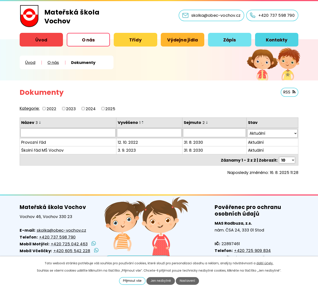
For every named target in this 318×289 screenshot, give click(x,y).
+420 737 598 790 (57, 237)
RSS (289, 92)
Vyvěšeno (129, 122)
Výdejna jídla (182, 40)
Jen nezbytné (160, 281)
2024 (91, 108)
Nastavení (188, 281)
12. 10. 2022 (128, 141)
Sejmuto (194, 122)
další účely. (264, 263)
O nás (88, 40)
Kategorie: (30, 108)
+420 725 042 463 (69, 244)
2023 (71, 108)
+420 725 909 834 (252, 250)
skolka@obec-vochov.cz (61, 230)
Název (29, 122)
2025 (110, 108)
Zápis (229, 40)
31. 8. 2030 (193, 141)
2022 (51, 108)
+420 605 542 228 (71, 251)
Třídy (135, 40)
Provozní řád (33, 141)
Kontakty (277, 40)
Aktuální (256, 141)
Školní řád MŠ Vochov (42, 149)
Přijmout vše (131, 281)
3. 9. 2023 (127, 149)
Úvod (41, 40)
